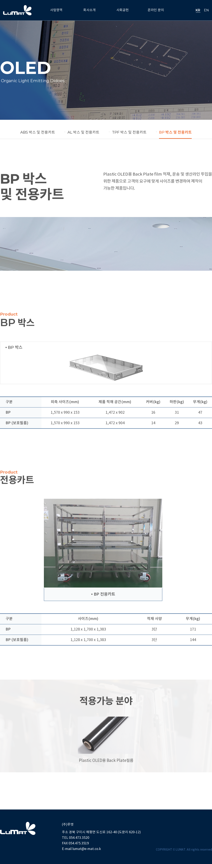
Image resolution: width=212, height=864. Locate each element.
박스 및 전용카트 (37, 132)
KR (198, 10)
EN (206, 10)
